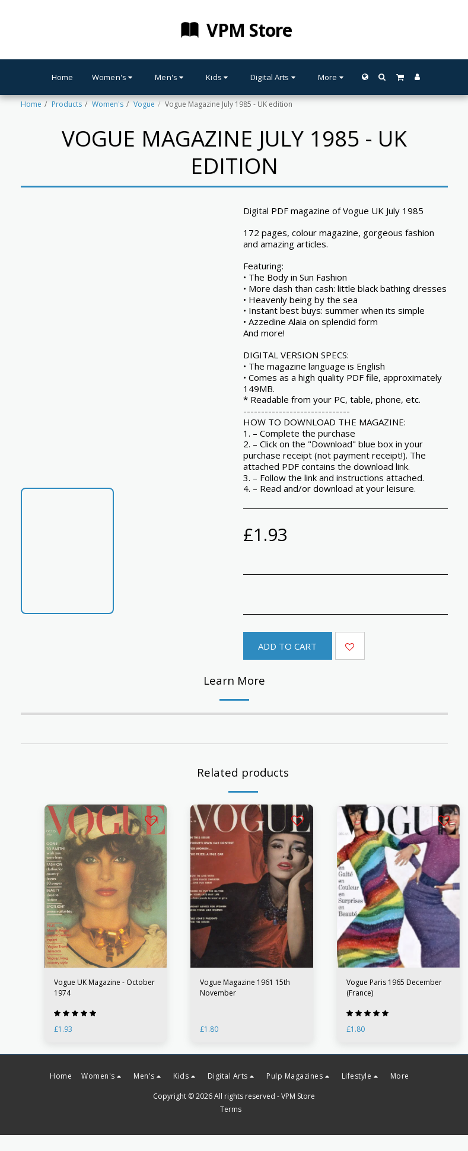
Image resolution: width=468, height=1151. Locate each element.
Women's (107, 104)
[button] (382, 77)
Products (67, 104)
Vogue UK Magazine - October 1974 (104, 987)
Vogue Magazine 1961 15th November (245, 987)
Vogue (144, 104)
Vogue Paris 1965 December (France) (394, 987)
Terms (230, 1109)
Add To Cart (287, 646)
